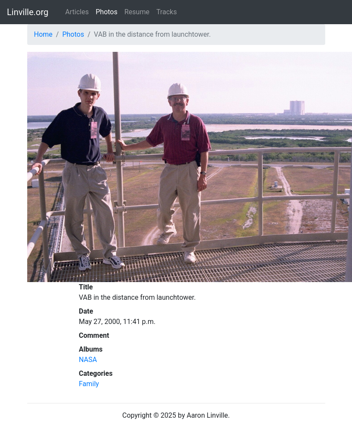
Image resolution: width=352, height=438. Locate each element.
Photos (106, 12)
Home (43, 34)
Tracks (166, 12)
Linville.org (27, 12)
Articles (77, 12)
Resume (136, 12)
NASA (88, 359)
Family (89, 384)
